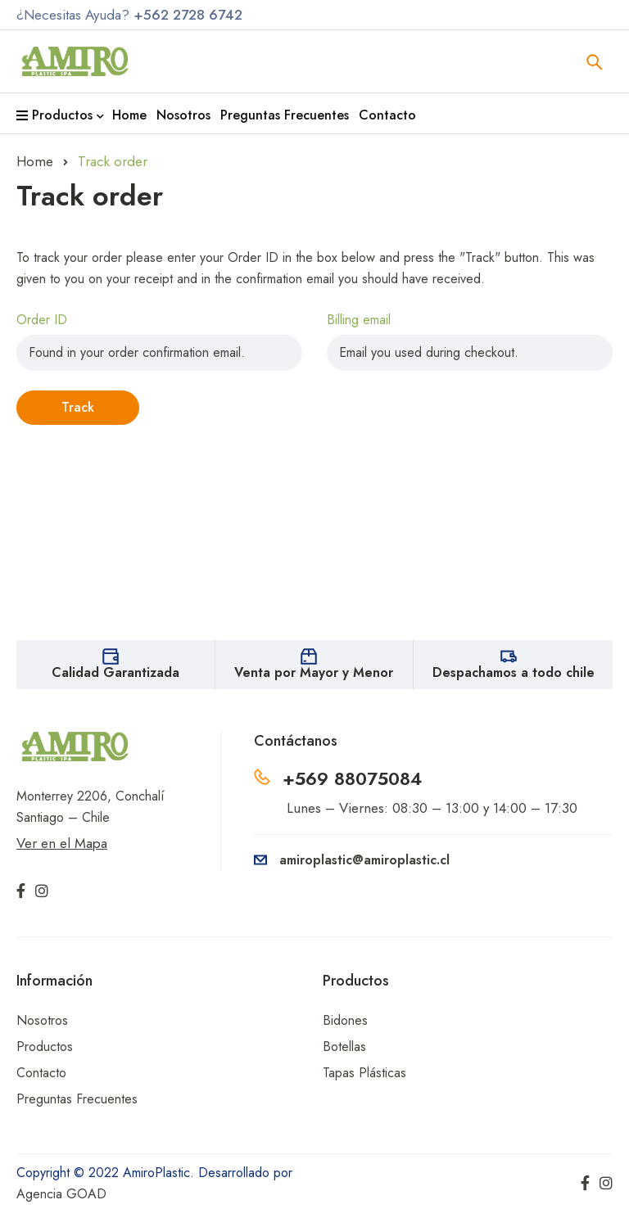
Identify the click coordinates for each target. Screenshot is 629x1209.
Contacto (41, 1072)
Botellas (344, 1046)
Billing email (359, 319)
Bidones (345, 1020)
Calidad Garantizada (115, 672)
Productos (44, 1046)
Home (34, 161)
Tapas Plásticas (364, 1072)
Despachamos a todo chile (513, 672)
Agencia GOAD (61, 1193)
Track (77, 407)
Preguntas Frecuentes (77, 1098)
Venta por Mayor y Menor (313, 672)
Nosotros (42, 1020)
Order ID (41, 319)
